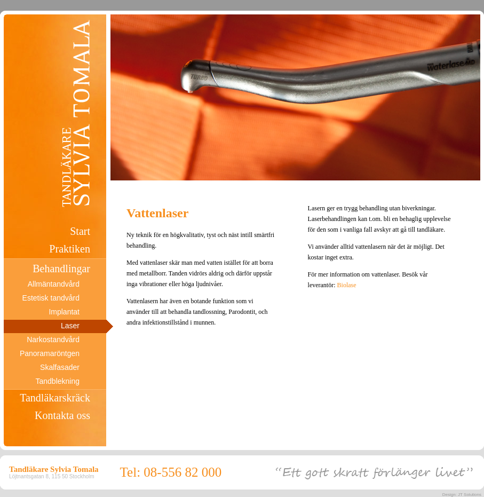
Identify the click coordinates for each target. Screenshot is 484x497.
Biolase (346, 285)
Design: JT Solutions (461, 494)
